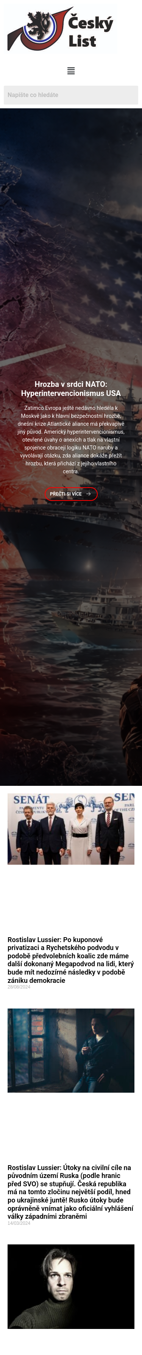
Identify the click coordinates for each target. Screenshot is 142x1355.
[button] (70, 71)
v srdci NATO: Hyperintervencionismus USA (71, 389)
